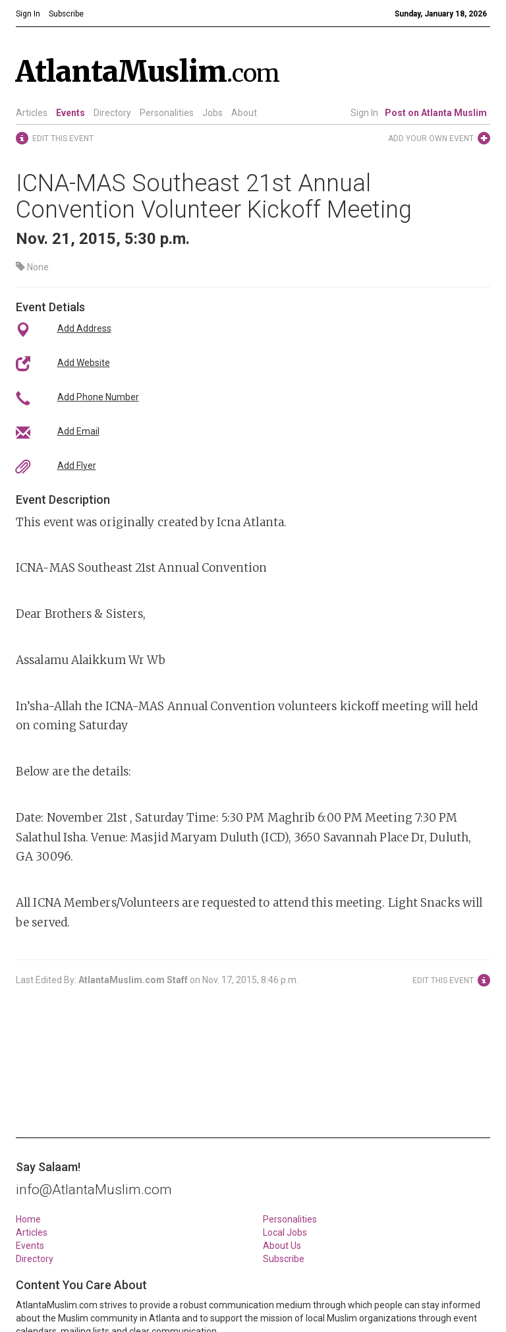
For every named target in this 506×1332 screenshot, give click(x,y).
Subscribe (283, 1259)
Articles (31, 112)
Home (28, 1219)
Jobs (212, 112)
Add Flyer (76, 465)
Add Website (83, 362)
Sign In (364, 112)
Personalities (167, 112)
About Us (282, 1245)
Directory (112, 112)
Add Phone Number (98, 397)
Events (70, 112)
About (244, 112)
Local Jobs (285, 1232)
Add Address (84, 328)
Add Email (78, 431)
